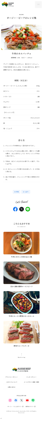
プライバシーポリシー (11, 377)
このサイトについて (11, 382)
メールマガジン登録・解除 (31, 382)
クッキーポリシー (31, 377)
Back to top (21, 357)
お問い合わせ (11, 387)
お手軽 (16, 192)
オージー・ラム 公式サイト (15, 406)
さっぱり (26, 192)
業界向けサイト (30, 406)
